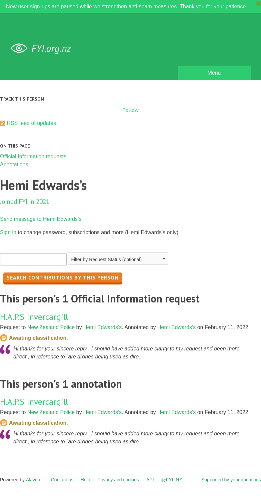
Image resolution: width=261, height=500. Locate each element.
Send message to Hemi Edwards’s (40, 219)
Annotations (14, 164)
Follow (130, 110)
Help (85, 479)
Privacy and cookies (118, 479)
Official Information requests (33, 156)
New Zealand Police (51, 327)
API (150, 479)
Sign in (8, 232)
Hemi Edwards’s (102, 327)
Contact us (62, 479)
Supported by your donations (231, 479)
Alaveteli (35, 479)
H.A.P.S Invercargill (34, 316)
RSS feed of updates (31, 123)
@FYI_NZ (171, 479)
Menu (214, 73)
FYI (43, 48)
